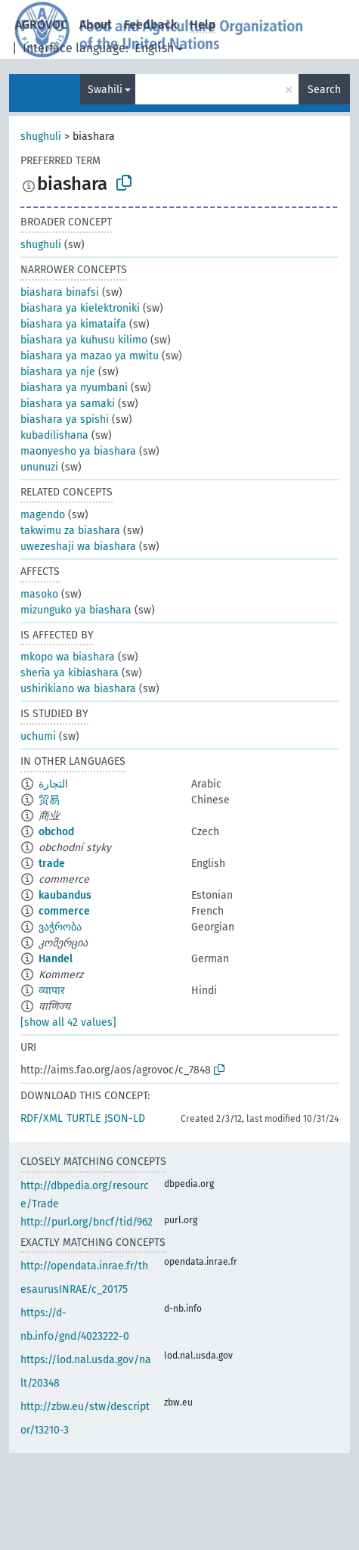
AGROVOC (41, 24)
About (95, 24)
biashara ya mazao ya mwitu (89, 355)
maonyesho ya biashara (78, 451)
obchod (56, 831)
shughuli (40, 136)
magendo (42, 514)
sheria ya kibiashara (69, 672)
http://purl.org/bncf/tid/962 (86, 1222)
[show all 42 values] (68, 1022)
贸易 (49, 800)
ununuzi (39, 467)
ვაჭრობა (60, 927)
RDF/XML (41, 1118)
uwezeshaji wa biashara (78, 546)
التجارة (53, 784)
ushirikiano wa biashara (78, 688)
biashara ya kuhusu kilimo (83, 340)
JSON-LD (124, 1118)
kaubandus (65, 895)
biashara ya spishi (64, 419)
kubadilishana (54, 435)
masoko (39, 594)
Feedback (151, 24)
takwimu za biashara (70, 530)
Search (324, 89)
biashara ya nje (57, 371)
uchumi (38, 736)
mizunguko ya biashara (76, 610)
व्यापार (52, 990)
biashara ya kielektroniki (80, 308)
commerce (64, 911)
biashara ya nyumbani (74, 387)
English (154, 48)
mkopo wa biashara (67, 657)
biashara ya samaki (67, 403)
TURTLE (84, 1118)
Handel (56, 958)
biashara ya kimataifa (73, 324)
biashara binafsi (59, 292)
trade (52, 863)
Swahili (105, 89)
